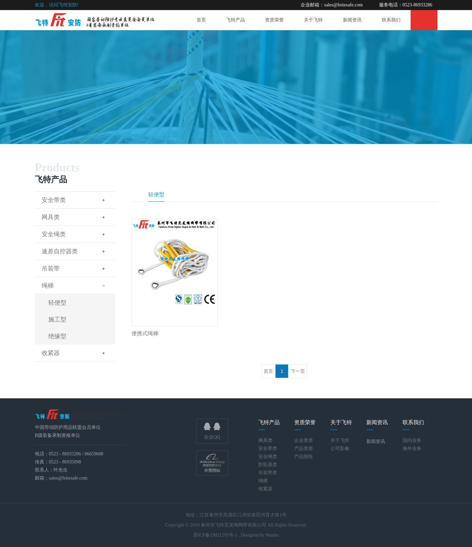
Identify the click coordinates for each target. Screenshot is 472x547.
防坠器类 (267, 464)
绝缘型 (57, 336)
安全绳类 (75, 234)
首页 (201, 19)
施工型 (57, 319)
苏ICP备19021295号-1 (216, 535)
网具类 (75, 217)
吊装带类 (267, 472)
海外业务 (412, 448)
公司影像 (339, 448)
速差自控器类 (75, 251)
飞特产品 (235, 19)
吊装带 (75, 268)
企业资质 (303, 440)
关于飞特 (313, 19)
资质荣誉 (274, 19)
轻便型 (57, 302)
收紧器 (75, 353)
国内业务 (412, 440)
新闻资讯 (352, 19)
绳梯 (75, 286)
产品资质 (303, 448)
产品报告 (303, 456)
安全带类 (75, 200)
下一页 (298, 371)
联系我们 (391, 19)
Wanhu (272, 535)
